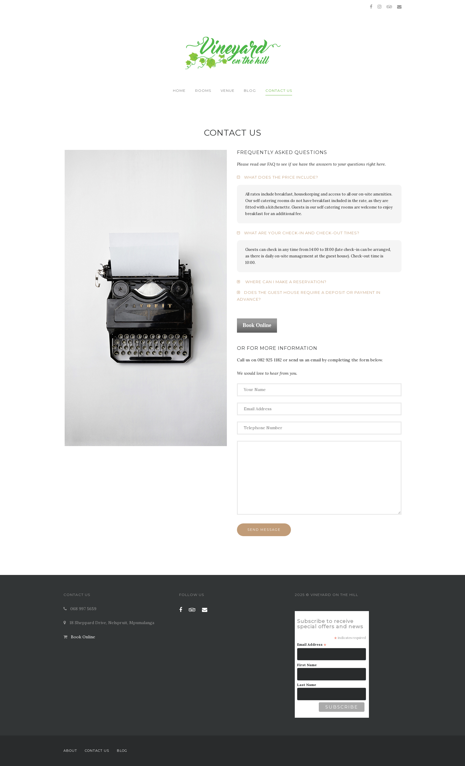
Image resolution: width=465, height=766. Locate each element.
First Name (307, 665)
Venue (228, 90)
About (70, 751)
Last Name (306, 684)
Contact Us (278, 90)
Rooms (203, 90)
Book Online (83, 637)
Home (179, 90)
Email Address (311, 644)
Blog (250, 90)
